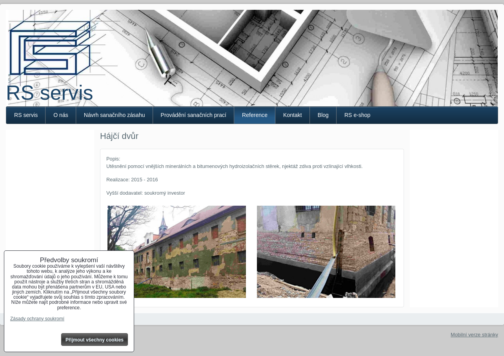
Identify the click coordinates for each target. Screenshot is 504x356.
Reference (254, 115)
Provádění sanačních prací (193, 115)
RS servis (49, 92)
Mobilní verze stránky (474, 335)
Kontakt (292, 115)
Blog (323, 115)
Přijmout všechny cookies (95, 340)
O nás (60, 115)
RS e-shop (357, 115)
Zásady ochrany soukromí (37, 318)
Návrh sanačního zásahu (114, 115)
